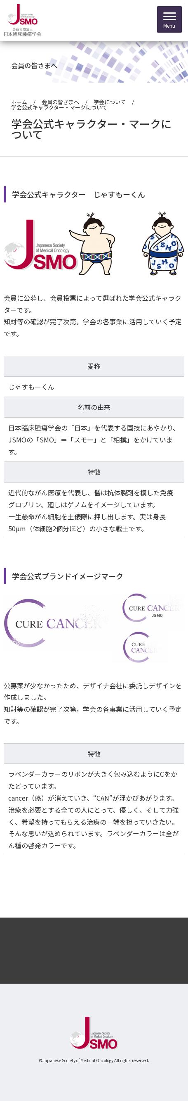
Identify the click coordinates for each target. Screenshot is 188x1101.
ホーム (19, 102)
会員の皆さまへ (60, 102)
